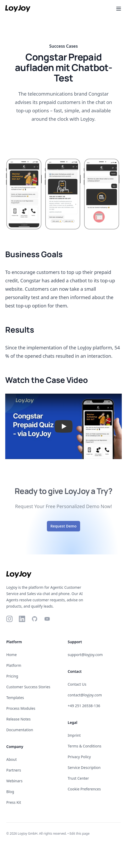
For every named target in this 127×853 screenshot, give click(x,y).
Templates (15, 697)
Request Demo (64, 529)
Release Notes (18, 719)
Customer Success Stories (28, 686)
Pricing (12, 676)
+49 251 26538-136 (84, 705)
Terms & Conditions (85, 746)
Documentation (19, 729)
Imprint (74, 735)
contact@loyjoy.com (85, 694)
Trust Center (78, 778)
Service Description (84, 767)
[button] (63, 426)
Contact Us (77, 684)
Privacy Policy (79, 756)
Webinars (14, 780)
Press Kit (13, 802)
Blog (10, 791)
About (11, 759)
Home (11, 654)
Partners (13, 770)
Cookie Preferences (84, 788)
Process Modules (20, 708)
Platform (13, 665)
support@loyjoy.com (85, 654)
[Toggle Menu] (118, 8)
